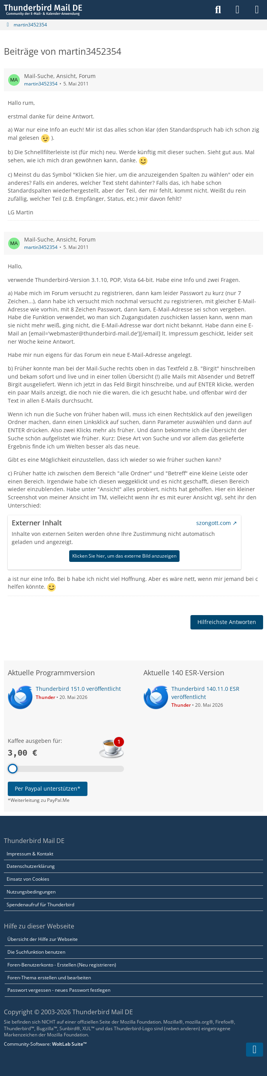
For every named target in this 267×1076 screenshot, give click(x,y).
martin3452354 (41, 83)
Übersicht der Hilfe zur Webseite (42, 939)
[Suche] (218, 9)
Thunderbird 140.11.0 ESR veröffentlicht (205, 693)
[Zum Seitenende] (254, 1050)
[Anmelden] (237, 9)
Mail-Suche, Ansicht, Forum (60, 76)
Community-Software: (45, 1044)
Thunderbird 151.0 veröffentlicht (78, 688)
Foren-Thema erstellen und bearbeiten (49, 977)
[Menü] (257, 9)
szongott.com (213, 522)
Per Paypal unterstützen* (47, 788)
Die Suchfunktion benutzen (36, 952)
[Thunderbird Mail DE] (43, 9)
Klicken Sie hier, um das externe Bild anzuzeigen (124, 556)
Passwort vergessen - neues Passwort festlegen (58, 990)
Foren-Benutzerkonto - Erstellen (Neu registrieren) (61, 964)
